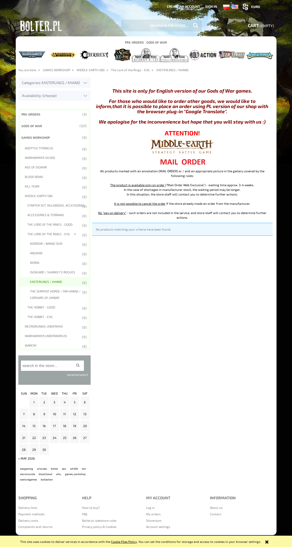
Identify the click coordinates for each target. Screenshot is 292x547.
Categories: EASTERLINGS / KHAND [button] (51, 82)
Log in (150, 507)
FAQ (84, 514)
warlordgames (28, 479)
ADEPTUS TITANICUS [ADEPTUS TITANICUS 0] (39, 148)
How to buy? (91, 507)
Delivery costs (28, 520)
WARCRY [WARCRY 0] (31, 345)
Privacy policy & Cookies (99, 526)
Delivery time (27, 507)
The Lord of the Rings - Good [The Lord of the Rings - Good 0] (50, 224)
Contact (215, 514)
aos (64, 468)
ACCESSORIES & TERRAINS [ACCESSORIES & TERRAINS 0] (45, 215)
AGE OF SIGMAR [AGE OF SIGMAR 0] (36, 167)
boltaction (47, 479)
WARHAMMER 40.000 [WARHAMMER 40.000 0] (40, 157)
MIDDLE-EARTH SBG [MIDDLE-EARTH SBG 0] (39, 196)
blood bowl (45, 474)
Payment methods (31, 514)
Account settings (158, 526)
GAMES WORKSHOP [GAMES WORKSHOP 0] (35, 137)
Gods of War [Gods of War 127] (31, 126)
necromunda (27, 474)
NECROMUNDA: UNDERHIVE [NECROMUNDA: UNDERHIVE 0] (44, 326)
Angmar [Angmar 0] (36, 253)
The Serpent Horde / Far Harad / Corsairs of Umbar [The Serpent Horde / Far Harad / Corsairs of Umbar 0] (55, 294)
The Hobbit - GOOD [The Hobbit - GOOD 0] (41, 307)
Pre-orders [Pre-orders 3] (30, 114)
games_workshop (75, 474)
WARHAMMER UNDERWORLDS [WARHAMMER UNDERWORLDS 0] (46, 336)
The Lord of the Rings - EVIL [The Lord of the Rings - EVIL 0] (48, 234)
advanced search (77, 374)
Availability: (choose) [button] (39, 95)
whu (58, 474)
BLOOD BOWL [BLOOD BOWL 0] (34, 176)
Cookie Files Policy (124, 541)
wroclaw (42, 468)
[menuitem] (134, 42)
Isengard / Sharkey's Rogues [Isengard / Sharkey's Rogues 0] (52, 272)
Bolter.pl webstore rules (99, 520)
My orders (153, 514)
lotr (84, 468)
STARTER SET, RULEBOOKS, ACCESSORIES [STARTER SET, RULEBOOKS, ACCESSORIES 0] (56, 205)
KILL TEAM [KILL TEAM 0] (32, 186)
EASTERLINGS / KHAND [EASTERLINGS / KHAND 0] (46, 281)
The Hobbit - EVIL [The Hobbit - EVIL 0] (40, 317)
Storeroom (154, 520)
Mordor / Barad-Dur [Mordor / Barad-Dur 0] (46, 243)
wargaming (26, 468)
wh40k (74, 468)
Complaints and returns (35, 526)
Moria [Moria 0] (34, 262)
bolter (54, 468)
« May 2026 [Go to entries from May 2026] (26, 458)
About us (216, 507)
